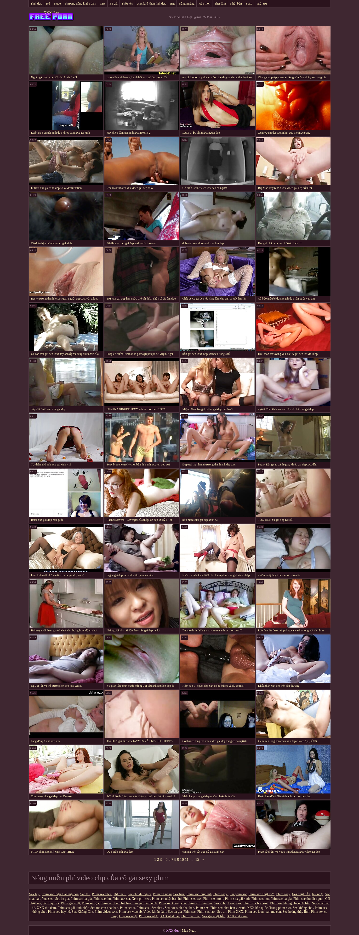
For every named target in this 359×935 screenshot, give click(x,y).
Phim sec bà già (81, 899)
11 (186, 859)
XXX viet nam (237, 916)
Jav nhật (317, 894)
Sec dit (222, 911)
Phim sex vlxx (102, 894)
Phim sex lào (206, 911)
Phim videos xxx (106, 911)
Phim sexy (220, 894)
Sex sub (220, 903)
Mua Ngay (189, 930)
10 (182, 859)
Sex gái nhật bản (213, 916)
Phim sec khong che (172, 903)
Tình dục (36, 3)
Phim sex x (127, 908)
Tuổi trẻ (261, 3)
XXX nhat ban (170, 916)
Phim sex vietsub (130, 911)
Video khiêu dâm (154, 911)
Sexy (249, 3)
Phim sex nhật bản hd (167, 899)
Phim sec (206, 903)
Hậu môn (204, 3)
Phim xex (202, 908)
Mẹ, (102, 3)
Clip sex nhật (128, 916)
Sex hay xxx (51, 903)
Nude (57, 3)
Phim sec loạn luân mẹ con (60, 894)
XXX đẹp (51, 13)
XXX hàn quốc (257, 908)
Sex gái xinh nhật (145, 903)
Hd (48, 3)
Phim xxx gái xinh (237, 899)
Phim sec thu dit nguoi (308, 899)
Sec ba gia (62, 899)
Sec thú (85, 894)
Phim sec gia (90, 903)
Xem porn (235, 903)
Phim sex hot (260, 899)
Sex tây (34, 894)
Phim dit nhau (162, 894)
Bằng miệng (186, 3)
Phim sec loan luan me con (263, 911)
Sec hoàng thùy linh (296, 911)
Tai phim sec (238, 894)
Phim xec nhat (190, 916)
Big (172, 3)
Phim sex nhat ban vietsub (227, 908)
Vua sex (47, 899)
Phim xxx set (121, 899)
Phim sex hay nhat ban (116, 903)
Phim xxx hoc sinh (255, 903)
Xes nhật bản (301, 894)
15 (197, 859)
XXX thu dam (46, 908)
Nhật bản (236, 3)
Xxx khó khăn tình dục (151, 3)
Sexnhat (157, 908)
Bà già (113, 3)
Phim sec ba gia (281, 899)
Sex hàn (179, 894)
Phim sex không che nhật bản (290, 903)
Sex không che (302, 908)
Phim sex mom (213, 899)
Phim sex (143, 908)
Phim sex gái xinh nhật (73, 908)
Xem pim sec (141, 899)
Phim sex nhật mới (261, 894)
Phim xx (193, 903)
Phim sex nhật (148, 916)
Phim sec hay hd (59, 911)
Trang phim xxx (280, 908)
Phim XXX (235, 911)
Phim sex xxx (192, 899)
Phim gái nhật (70, 903)
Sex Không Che (82, 911)
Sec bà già (175, 911)
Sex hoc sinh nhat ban (179, 908)
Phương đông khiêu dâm (80, 3)
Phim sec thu (102, 899)
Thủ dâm (220, 3)
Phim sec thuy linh (199, 894)
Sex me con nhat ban (104, 908)
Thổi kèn (127, 3)
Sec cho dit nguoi (139, 894)
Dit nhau (120, 894)
